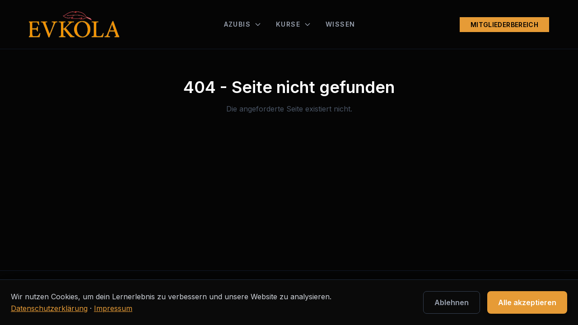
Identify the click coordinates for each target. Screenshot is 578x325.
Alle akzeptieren (527, 302)
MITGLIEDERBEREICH (504, 24)
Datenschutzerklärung (49, 308)
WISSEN (340, 24)
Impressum (113, 308)
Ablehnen (451, 302)
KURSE (293, 24)
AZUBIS (242, 24)
